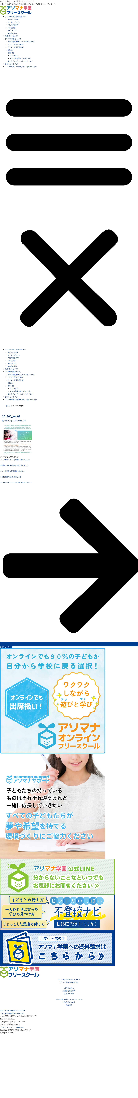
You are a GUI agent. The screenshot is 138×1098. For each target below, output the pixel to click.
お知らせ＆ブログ (12, 64)
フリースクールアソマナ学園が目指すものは (17, 482)
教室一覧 (11, 53)
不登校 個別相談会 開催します (11, 477)
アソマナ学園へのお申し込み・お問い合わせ (22, 67)
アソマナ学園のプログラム (69, 982)
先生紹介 (11, 50)
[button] (69, 209)
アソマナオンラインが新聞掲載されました (16, 459)
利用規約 (21, 1027)
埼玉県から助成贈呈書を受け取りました (15, 465)
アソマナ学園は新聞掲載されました (13, 471)
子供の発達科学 (13, 25)
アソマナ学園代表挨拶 (16, 47)
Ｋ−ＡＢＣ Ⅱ (12, 30)
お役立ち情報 (69, 993)
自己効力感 (12, 28)
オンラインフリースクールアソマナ (21, 61)
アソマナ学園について (13, 39)
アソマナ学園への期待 (16, 44)
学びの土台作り (13, 19)
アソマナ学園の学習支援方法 (16, 17)
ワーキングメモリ (14, 22)
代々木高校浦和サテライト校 (21, 58)
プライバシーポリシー (8, 1027)
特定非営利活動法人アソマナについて (22, 42)
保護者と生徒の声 (12, 36)
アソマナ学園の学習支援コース (69, 979)
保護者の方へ (13, 33)
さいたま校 (14, 56)
